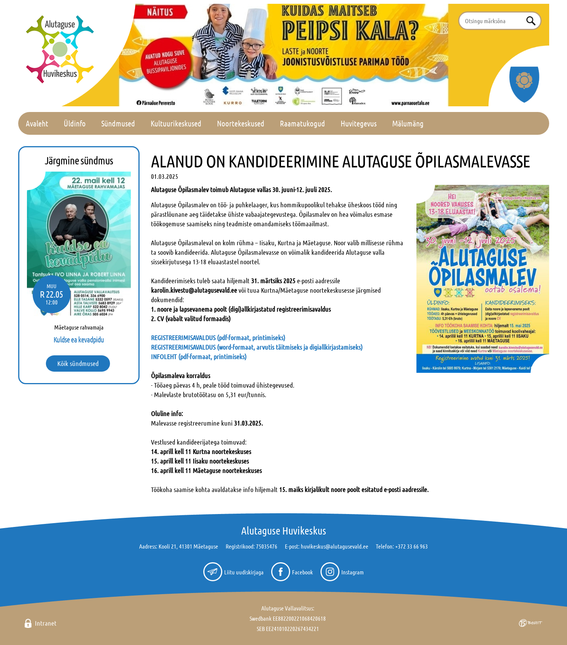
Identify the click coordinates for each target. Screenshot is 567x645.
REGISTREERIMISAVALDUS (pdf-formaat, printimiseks (217, 337)
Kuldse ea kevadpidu (78, 339)
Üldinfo (75, 123)
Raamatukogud (302, 123)
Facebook (302, 572)
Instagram (352, 572)
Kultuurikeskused (176, 123)
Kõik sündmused (78, 363)
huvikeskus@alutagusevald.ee (334, 546)
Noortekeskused (240, 123)
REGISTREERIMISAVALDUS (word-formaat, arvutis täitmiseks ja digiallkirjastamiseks (256, 347)
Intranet (46, 623)
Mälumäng (408, 123)
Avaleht (37, 123)
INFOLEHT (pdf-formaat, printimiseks (198, 356)
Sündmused (118, 123)
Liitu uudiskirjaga (244, 572)
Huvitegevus (359, 123)
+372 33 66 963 (411, 546)
